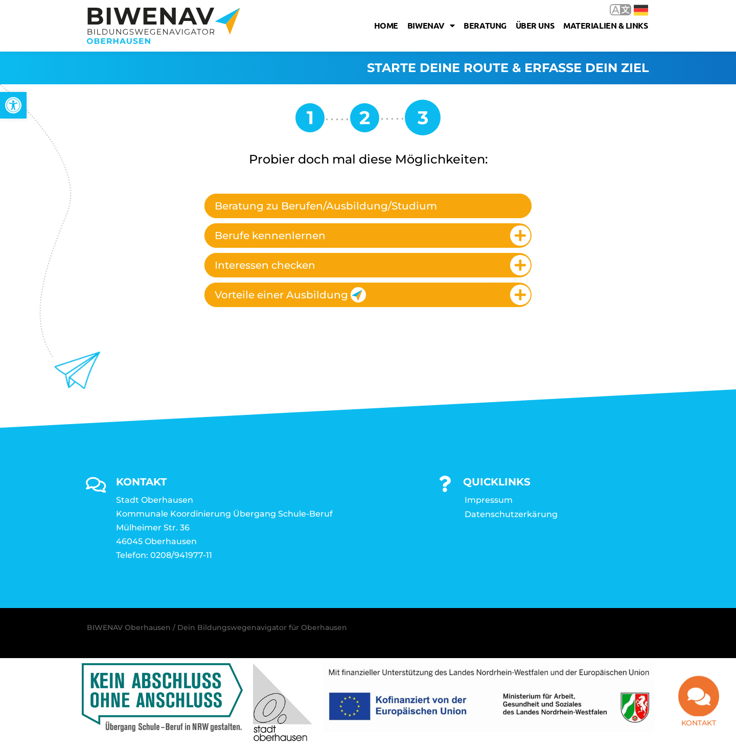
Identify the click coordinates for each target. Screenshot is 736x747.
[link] (13, 105)
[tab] (368, 206)
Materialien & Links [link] (605, 25)
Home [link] (386, 25)
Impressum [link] (489, 500)
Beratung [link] (485, 25)
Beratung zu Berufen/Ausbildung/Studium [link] (326, 206)
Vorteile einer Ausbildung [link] (290, 294)
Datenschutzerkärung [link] (511, 514)
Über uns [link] (535, 25)
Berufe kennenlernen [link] (270, 235)
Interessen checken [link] (265, 265)
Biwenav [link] (430, 25)
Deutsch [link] (641, 10)
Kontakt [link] (698, 727)
